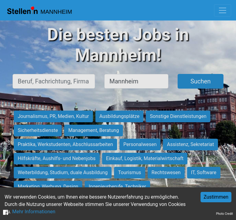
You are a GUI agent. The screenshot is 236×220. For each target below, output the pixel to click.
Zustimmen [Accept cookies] (216, 197)
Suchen (200, 81)
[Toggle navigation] (222, 10)
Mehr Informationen (33, 212)
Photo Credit (224, 213)
